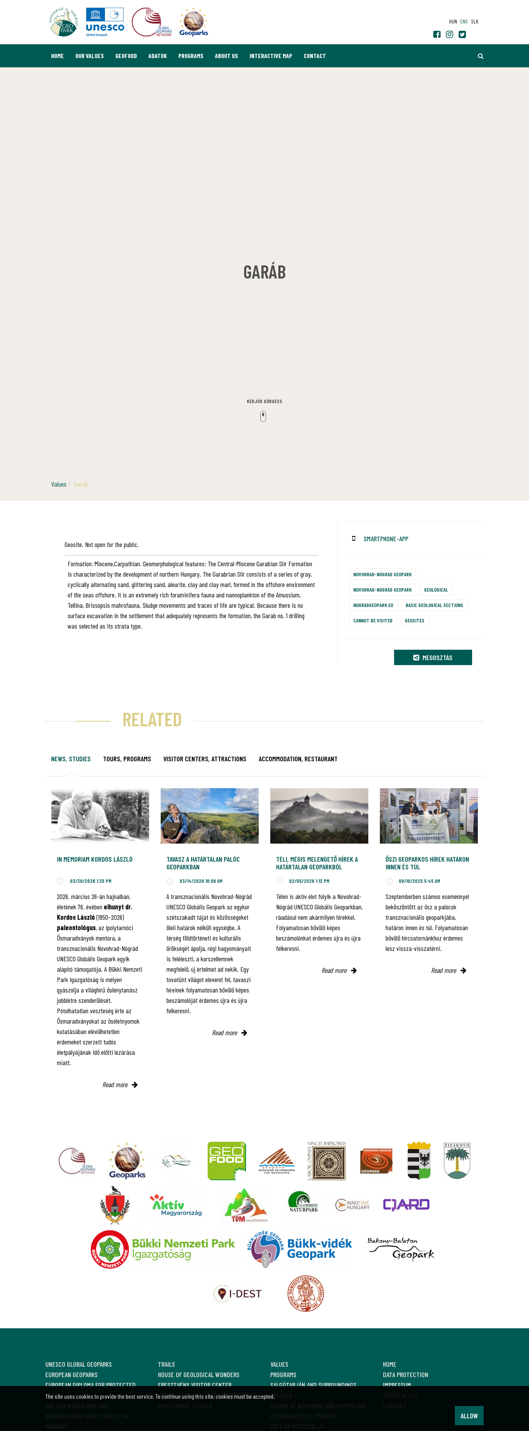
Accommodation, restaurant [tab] (298, 758)
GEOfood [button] (126, 55)
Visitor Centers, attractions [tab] (204, 758)
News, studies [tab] (71, 758)
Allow (469, 1415)
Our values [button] (89, 55)
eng (464, 21)
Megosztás (432, 657)
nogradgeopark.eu (373, 605)
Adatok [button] (157, 55)
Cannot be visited (373, 620)
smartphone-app (386, 538)
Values (59, 484)
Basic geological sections (434, 605)
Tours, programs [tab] (127, 758)
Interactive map (271, 55)
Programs (190, 55)
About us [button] (226, 55)
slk (474, 21)
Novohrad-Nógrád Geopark (382, 574)
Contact (315, 55)
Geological (436, 589)
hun (453, 21)
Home (57, 55)
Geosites (414, 620)
